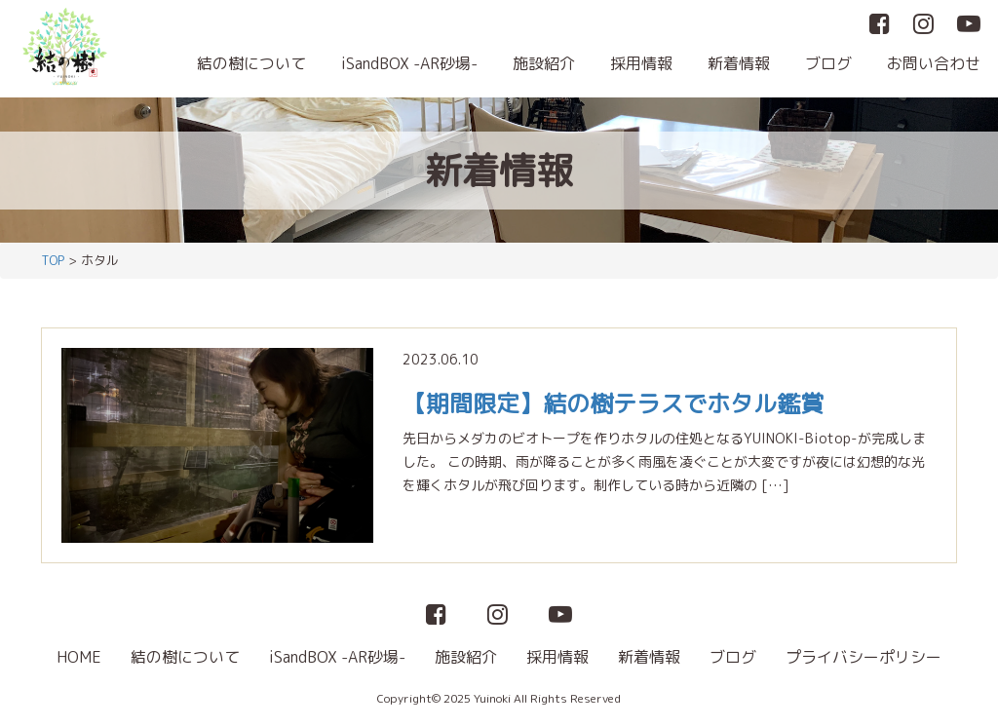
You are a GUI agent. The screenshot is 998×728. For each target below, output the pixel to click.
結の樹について (251, 63)
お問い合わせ (933, 63)
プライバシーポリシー (863, 657)
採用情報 (641, 63)
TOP (52, 260)
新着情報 (739, 63)
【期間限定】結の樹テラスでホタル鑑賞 (613, 403)
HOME (79, 657)
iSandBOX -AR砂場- (409, 63)
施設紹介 (544, 63)
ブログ (828, 63)
